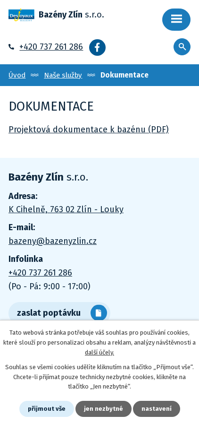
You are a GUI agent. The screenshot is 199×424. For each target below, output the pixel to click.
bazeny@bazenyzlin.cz (52, 241)
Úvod (16, 75)
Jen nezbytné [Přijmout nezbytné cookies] (103, 408)
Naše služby (63, 75)
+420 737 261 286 (51, 47)
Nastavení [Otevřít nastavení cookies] (156, 408)
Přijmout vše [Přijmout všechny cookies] (47, 408)
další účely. (99, 352)
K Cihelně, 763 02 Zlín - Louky (66, 209)
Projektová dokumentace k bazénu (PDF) (88, 129)
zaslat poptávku (49, 313)
